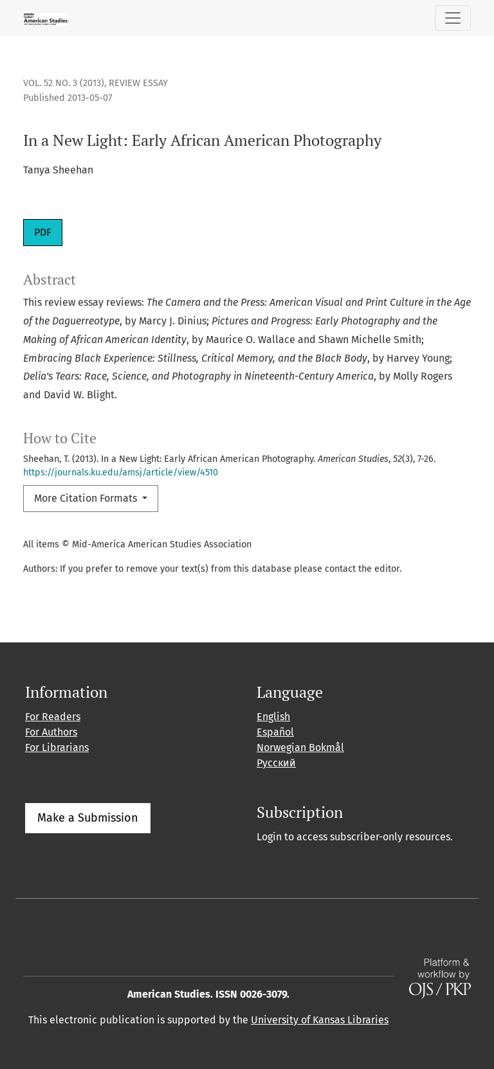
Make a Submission (87, 818)
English (273, 717)
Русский (276, 763)
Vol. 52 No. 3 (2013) (63, 83)
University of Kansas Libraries (320, 1020)
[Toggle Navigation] (453, 18)
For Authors (51, 732)
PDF (42, 232)
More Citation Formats (87, 498)
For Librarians (57, 747)
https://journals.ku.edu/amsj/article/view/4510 (120, 472)
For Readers (52, 717)
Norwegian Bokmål (300, 747)
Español (275, 732)
